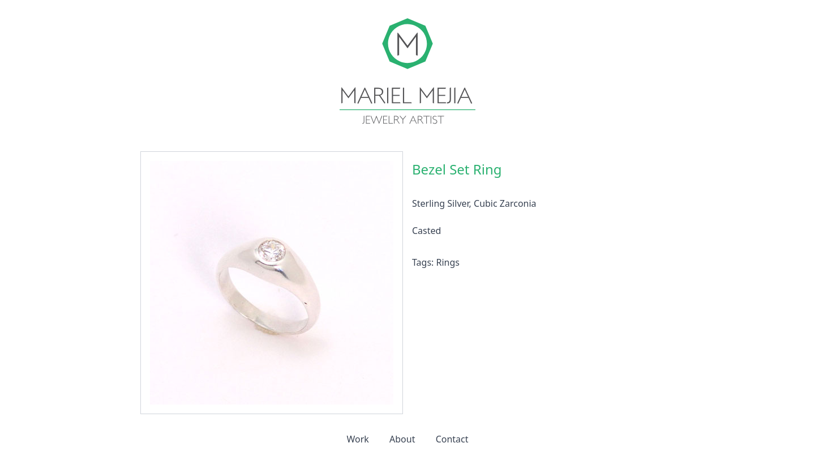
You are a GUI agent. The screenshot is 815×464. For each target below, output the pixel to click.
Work (357, 439)
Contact (452, 439)
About (402, 439)
